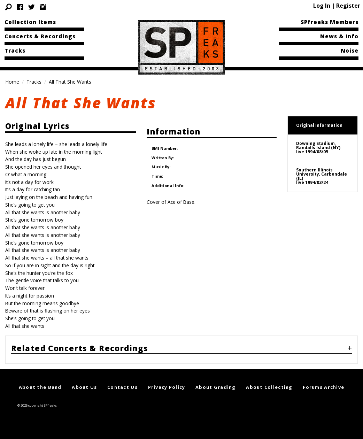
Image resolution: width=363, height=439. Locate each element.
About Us (84, 387)
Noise (349, 50)
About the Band (40, 387)
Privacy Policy (166, 387)
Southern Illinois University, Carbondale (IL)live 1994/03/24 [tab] (321, 176)
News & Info (339, 36)
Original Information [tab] (319, 125)
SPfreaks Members (329, 21)
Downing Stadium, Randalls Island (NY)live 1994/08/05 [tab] (318, 147)
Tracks (15, 50)
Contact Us (122, 387)
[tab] (181, 350)
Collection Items (30, 21)
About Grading (215, 387)
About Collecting (269, 387)
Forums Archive (323, 387)
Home (12, 81)
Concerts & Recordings (40, 36)
